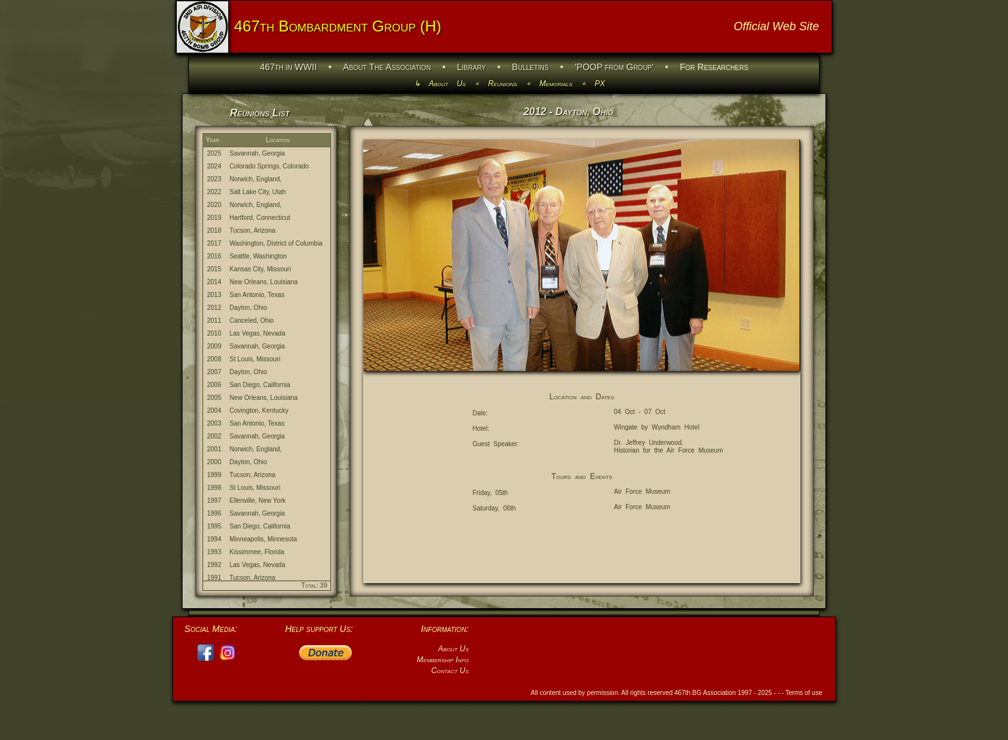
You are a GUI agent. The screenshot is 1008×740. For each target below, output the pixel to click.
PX (600, 83)
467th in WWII (288, 67)
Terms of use (804, 692)
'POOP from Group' (614, 67)
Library (471, 67)
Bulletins (530, 67)
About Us (447, 83)
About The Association (387, 67)
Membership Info (443, 659)
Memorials (555, 83)
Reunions (502, 83)
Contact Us (450, 670)
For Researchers (714, 67)
